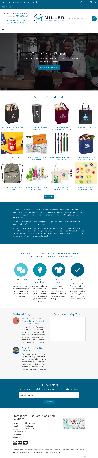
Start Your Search (49, 67)
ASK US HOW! (64, 256)
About (11, 2)
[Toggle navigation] (3, 30)
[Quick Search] (79, 18)
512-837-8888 (22, 16)
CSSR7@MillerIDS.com (16, 23)
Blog (37, 2)
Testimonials (7, 7)
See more (49, 196)
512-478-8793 (22, 14)
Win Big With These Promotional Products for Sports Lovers (33, 321)
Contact (18, 2)
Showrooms (29, 2)
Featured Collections (29, 427)
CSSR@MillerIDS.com (16, 20)
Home (4, 2)
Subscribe (49, 402)
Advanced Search (17, 436)
